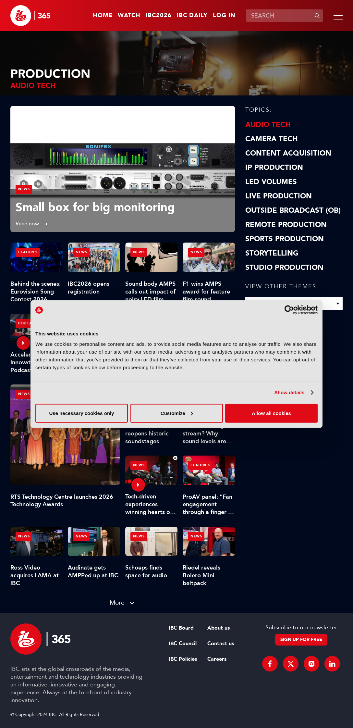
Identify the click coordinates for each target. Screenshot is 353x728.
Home (103, 15)
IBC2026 (159, 15)
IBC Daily (192, 15)
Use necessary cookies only (81, 413)
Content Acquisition (288, 153)
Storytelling (271, 253)
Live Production (278, 196)
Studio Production (284, 267)
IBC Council (183, 643)
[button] (337, 15)
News (24, 189)
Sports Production (284, 239)
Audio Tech (268, 125)
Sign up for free (301, 639)
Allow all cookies (271, 413)
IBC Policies (183, 659)
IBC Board (181, 628)
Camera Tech (271, 139)
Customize (177, 413)
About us (218, 628)
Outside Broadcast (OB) (293, 210)
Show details (289, 392)
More (117, 602)
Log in (224, 15)
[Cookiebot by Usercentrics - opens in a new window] (289, 310)
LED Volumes (271, 182)
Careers (216, 659)
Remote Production (286, 225)
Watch (129, 15)
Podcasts (28, 323)
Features (27, 252)
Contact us (220, 643)
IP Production (274, 167)
